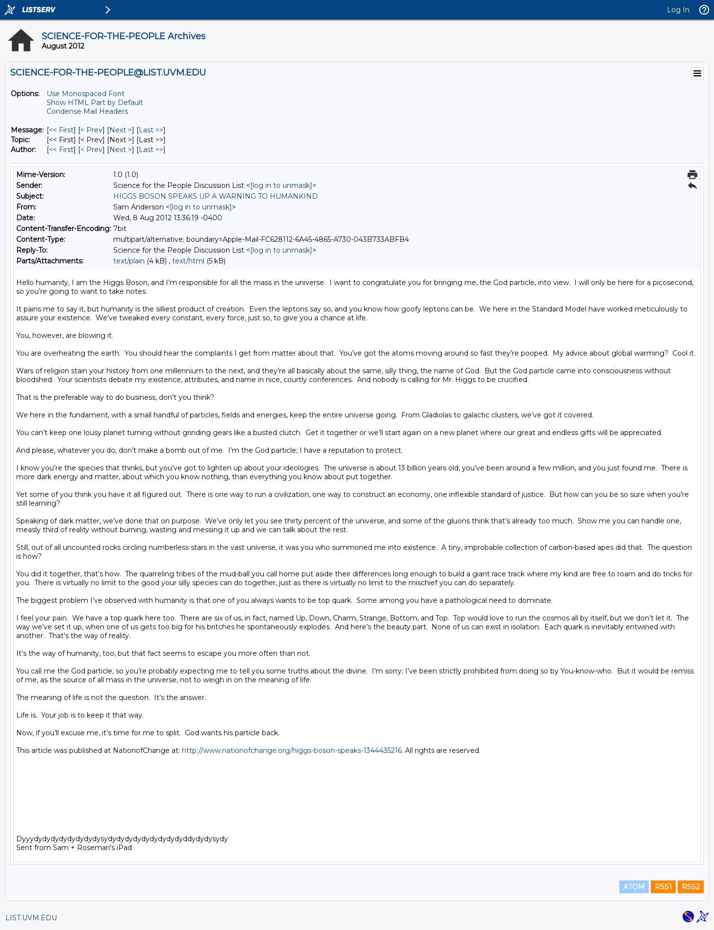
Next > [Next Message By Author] (120, 149)
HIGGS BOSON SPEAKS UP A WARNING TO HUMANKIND (215, 196)
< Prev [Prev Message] (91, 130)
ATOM (634, 886)
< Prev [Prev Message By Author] (91, 149)
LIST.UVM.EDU (31, 917)
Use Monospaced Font (86, 93)
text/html (188, 261)
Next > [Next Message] (120, 130)
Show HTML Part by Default (95, 102)
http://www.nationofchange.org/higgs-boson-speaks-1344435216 (292, 750)
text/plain (129, 261)
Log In (678, 9)
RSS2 (691, 886)
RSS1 (663, 886)
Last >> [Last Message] (151, 130)
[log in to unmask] (281, 185)
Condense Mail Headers (87, 111)
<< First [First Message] (61, 130)
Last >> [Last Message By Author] (151, 149)
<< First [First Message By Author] (61, 149)
